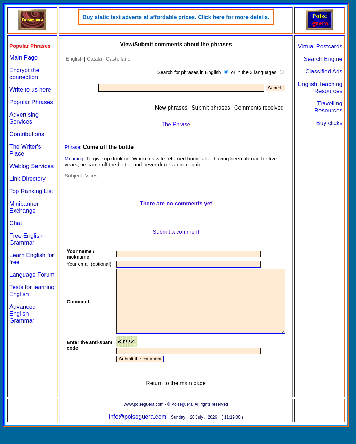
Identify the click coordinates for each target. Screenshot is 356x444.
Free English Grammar (25, 239)
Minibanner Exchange (24, 207)
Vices (91, 176)
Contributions (26, 134)
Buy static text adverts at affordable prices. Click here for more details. (175, 17)
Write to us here (30, 89)
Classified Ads (323, 71)
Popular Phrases (31, 102)
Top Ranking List (31, 191)
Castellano (118, 59)
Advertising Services (24, 118)
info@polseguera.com (138, 433)
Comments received (259, 108)
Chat (15, 223)
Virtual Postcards (320, 46)
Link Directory (27, 178)
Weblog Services (31, 166)
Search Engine (323, 59)
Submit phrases (211, 108)
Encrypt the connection (24, 73)
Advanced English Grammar (22, 313)
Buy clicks (329, 123)
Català (94, 59)
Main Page (23, 57)
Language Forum (31, 274)
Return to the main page (176, 400)
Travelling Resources (328, 107)
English (74, 59)
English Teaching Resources (320, 87)
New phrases (171, 108)
